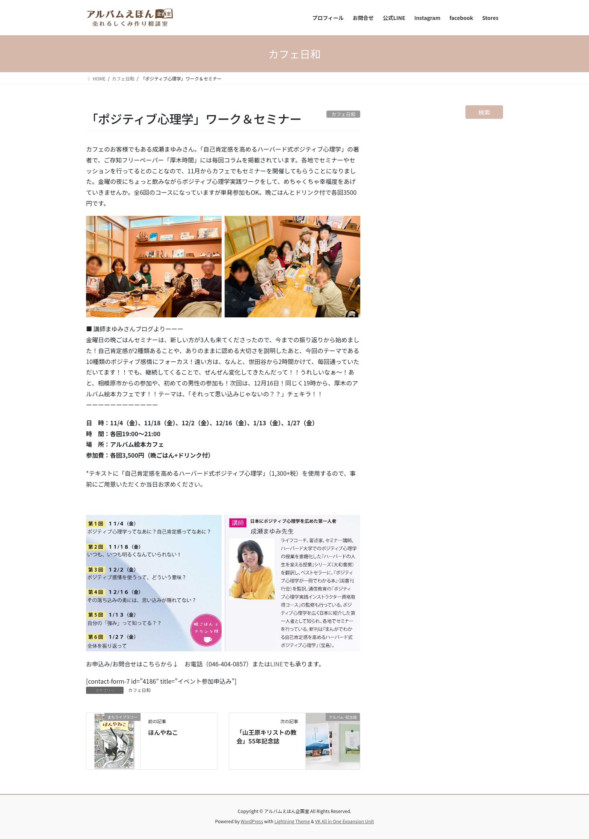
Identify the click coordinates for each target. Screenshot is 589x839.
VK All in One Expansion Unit (344, 821)
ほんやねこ (163, 732)
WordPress (252, 821)
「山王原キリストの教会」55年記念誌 (266, 736)
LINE (276, 663)
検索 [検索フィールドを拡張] (484, 112)
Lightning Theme (292, 821)
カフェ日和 (139, 690)
